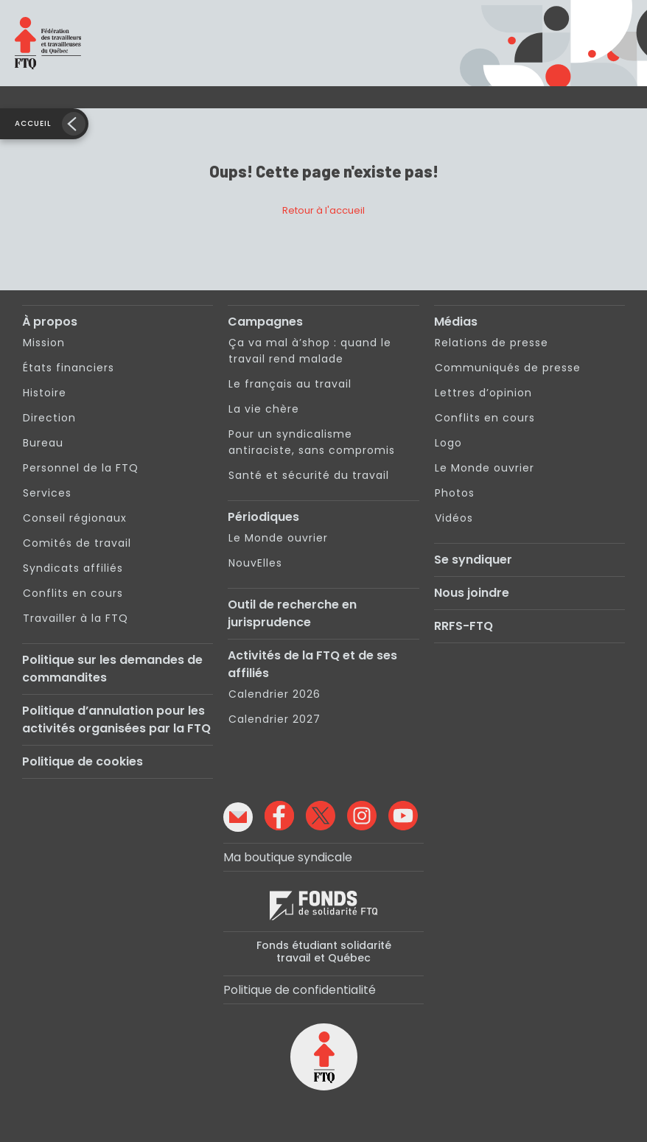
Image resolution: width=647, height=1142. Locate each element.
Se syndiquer (473, 559)
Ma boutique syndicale (287, 857)
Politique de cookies (82, 761)
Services (47, 493)
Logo (448, 442)
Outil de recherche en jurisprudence (292, 613)
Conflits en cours (73, 593)
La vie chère (263, 409)
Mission (44, 342)
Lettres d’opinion (483, 392)
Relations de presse (491, 342)
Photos (455, 493)
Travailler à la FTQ (75, 618)
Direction (49, 417)
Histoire (44, 392)
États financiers (68, 367)
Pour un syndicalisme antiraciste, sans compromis (311, 442)
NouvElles (255, 563)
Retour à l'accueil (323, 210)
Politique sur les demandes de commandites (112, 668)
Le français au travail (290, 383)
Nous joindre (471, 592)
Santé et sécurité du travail (308, 475)
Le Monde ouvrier (278, 537)
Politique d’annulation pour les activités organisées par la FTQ (116, 719)
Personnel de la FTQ (81, 467)
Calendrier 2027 (274, 719)
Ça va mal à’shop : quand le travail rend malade (309, 350)
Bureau (43, 442)
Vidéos (454, 518)
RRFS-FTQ (463, 625)
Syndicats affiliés (73, 568)
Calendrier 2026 (274, 694)
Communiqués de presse (508, 367)
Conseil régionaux (75, 518)
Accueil (33, 123)
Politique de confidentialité (299, 989)
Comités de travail (77, 543)
